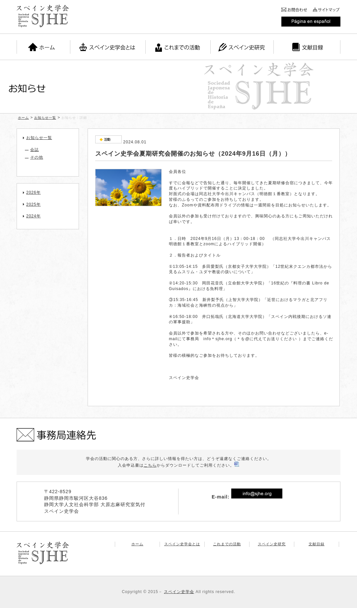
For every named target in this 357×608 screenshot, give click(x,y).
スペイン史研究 (272, 544)
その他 (36, 157)
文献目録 (316, 544)
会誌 (34, 149)
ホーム (23, 117)
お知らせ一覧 (45, 117)
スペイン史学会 (179, 591)
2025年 (33, 204)
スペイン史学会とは (182, 544)
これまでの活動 (227, 544)
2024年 (33, 216)
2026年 (33, 192)
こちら (150, 465)
